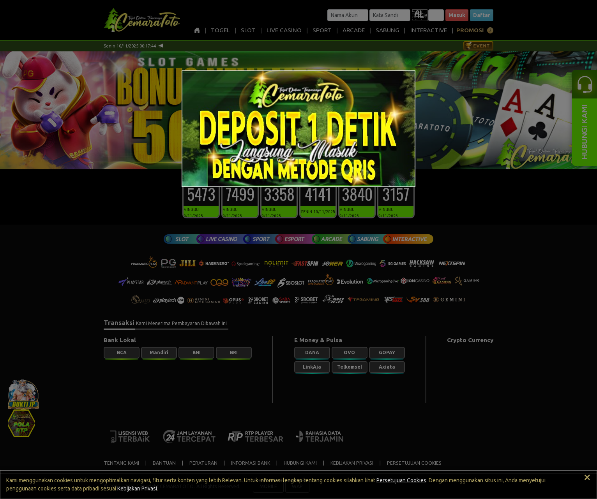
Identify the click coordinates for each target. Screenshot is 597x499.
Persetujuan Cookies (401, 480)
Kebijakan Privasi (137, 488)
